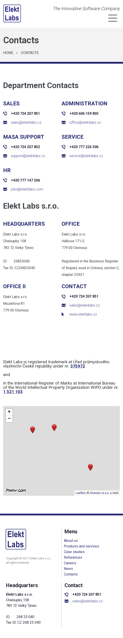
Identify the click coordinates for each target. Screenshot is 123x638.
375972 (77, 366)
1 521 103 (13, 391)
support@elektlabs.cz (24, 156)
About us (71, 541)
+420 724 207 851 (21, 113)
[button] (90, 467)
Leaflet (80, 493)
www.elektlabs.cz (79, 314)
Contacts (30, 53)
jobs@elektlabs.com (23, 189)
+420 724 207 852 (21, 147)
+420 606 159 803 (80, 113)
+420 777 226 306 (80, 147)
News (69, 569)
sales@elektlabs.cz (22, 122)
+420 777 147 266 (21, 180)
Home (8, 53)
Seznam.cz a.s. (99, 493)
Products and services (82, 546)
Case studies (75, 552)
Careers (71, 563)
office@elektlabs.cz (81, 122)
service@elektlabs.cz (82, 156)
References (74, 557)
